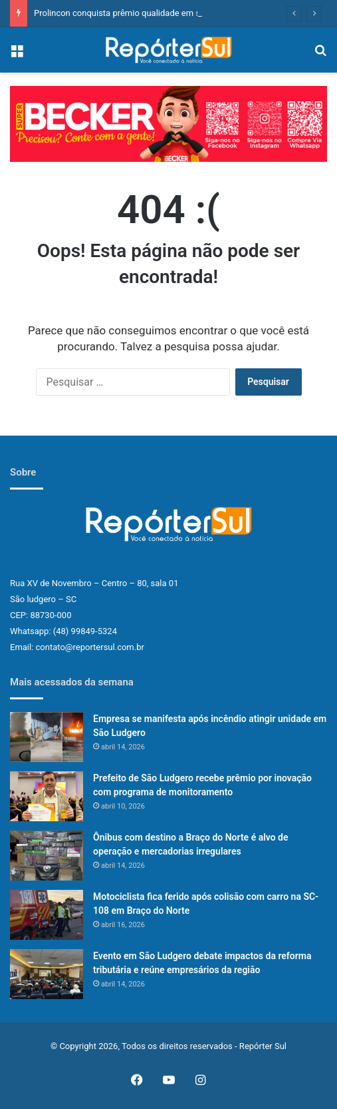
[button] (168, 124)
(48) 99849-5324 (85, 631)
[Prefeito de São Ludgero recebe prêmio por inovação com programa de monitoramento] (46, 796)
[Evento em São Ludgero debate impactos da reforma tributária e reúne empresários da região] (46, 974)
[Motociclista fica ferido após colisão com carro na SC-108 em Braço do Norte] (46, 915)
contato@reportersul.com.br (90, 647)
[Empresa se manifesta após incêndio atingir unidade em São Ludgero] (46, 737)
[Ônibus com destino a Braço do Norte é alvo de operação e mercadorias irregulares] (46, 856)
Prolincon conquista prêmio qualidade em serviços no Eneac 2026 (160, 13)
